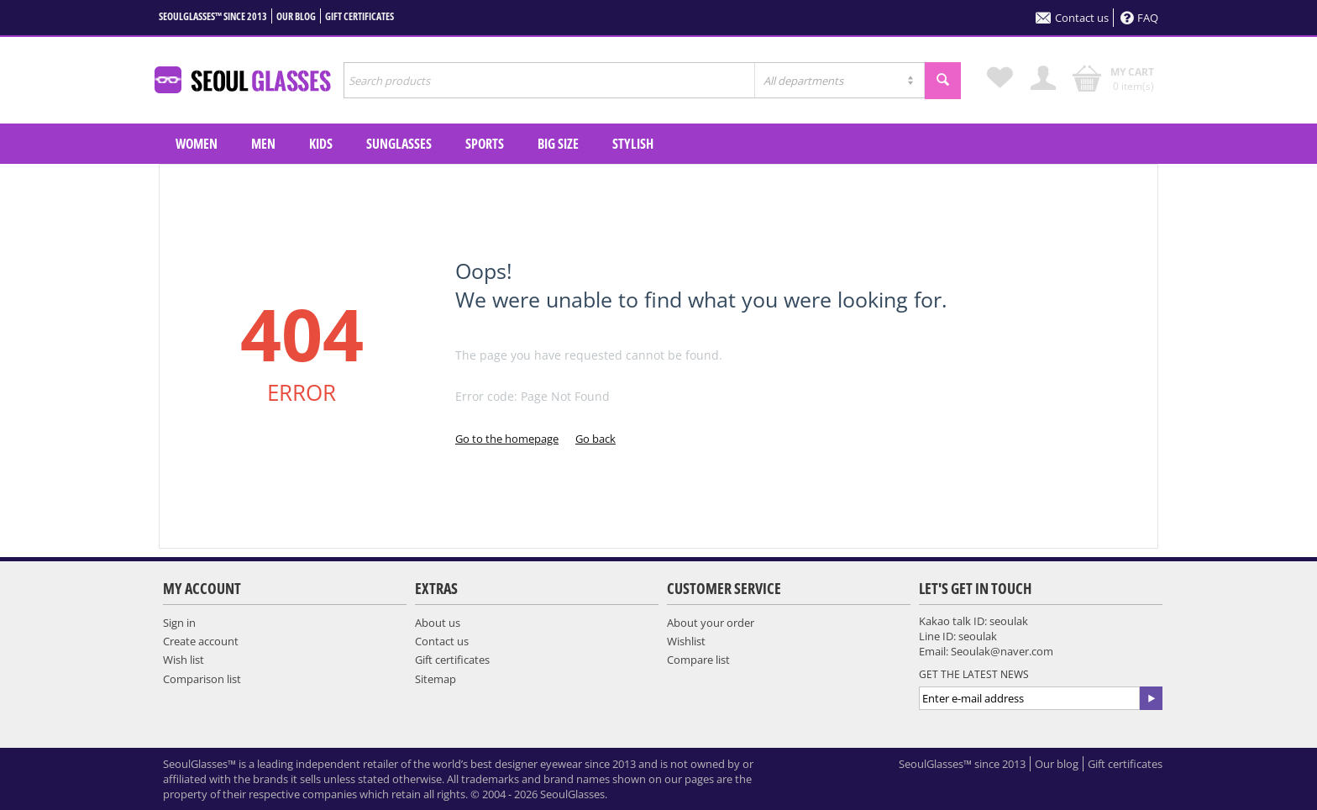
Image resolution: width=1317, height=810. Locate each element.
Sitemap (435, 678)
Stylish (632, 143)
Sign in (179, 622)
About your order (710, 622)
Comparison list (202, 678)
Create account (201, 641)
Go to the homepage (507, 438)
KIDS (321, 143)
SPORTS (484, 143)
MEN (263, 143)
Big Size (558, 143)
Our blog (296, 16)
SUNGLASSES (399, 143)
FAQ (1139, 17)
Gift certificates (359, 16)
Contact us (1072, 17)
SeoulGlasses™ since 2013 (213, 16)
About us (437, 622)
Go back (595, 438)
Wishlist (686, 641)
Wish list (183, 659)
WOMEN (197, 143)
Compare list (698, 659)
